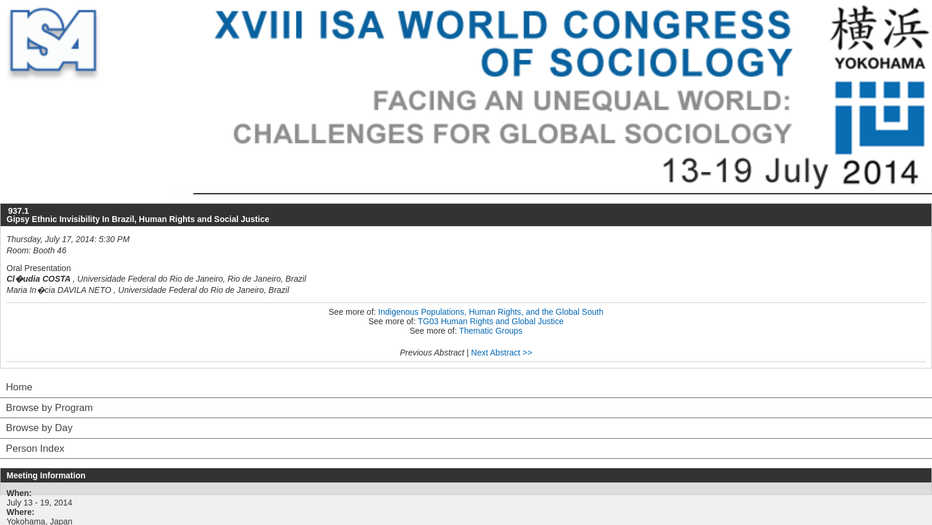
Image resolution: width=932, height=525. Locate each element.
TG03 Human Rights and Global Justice (491, 321)
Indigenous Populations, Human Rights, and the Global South (490, 312)
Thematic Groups (490, 330)
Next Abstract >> (502, 352)
